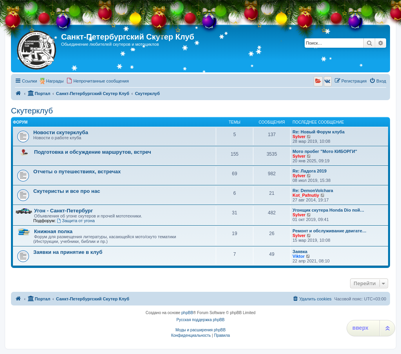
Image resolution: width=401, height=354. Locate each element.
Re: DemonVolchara (313, 190)
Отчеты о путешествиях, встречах (77, 171)
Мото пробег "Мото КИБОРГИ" (325, 151)
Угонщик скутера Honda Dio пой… (328, 210)
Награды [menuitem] (55, 81)
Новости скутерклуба (60, 132)
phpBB (187, 313)
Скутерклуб (32, 110)
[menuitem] (97, 81)
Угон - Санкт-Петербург (63, 211)
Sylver (299, 136)
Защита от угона (75, 220)
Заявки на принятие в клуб (67, 252)
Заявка (300, 251)
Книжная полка (53, 231)
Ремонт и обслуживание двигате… (330, 230)
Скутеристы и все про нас (66, 191)
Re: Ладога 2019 (310, 171)
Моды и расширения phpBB (200, 330)
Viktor (299, 256)
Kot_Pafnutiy (306, 195)
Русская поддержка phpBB (200, 320)
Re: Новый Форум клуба (319, 131)
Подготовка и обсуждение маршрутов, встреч (92, 152)
